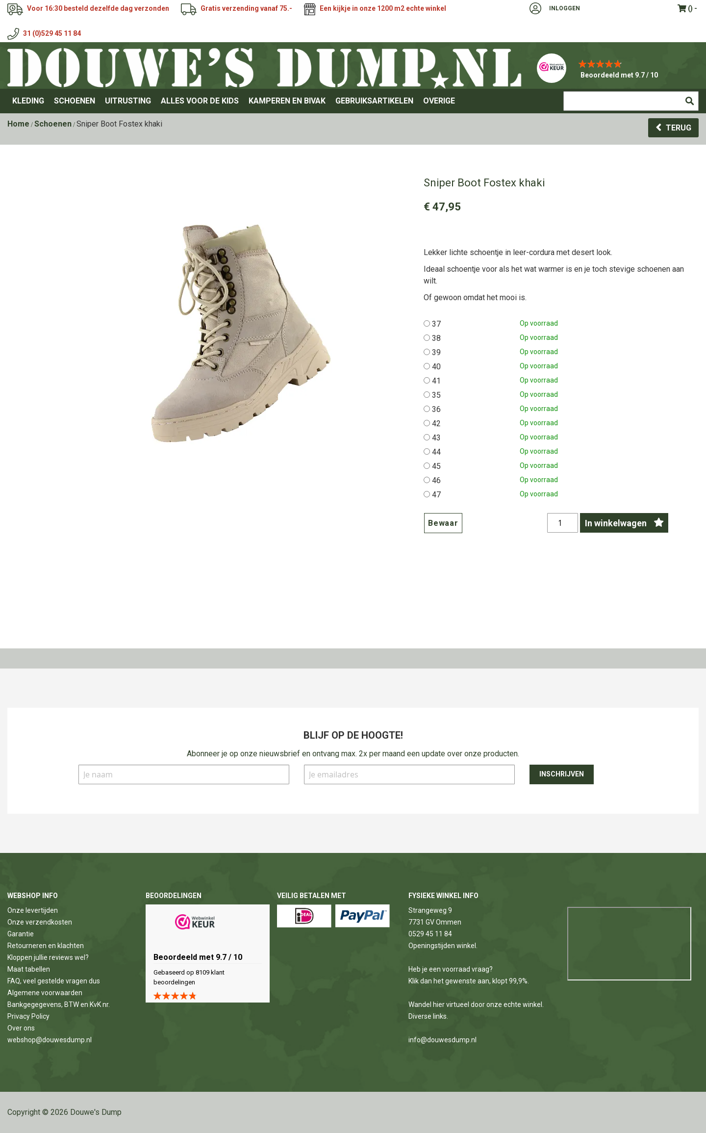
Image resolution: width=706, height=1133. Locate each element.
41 (436, 381)
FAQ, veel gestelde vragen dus (53, 981)
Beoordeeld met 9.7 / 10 (619, 75)
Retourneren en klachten (45, 946)
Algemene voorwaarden (44, 993)
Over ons (21, 1028)
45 (436, 466)
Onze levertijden (32, 910)
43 (436, 437)
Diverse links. (428, 1016)
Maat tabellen (28, 969)
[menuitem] (28, 101)
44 (436, 452)
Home (18, 124)
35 (436, 395)
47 (436, 494)
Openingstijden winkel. (443, 946)
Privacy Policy (28, 1016)
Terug (678, 127)
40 (436, 366)
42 (436, 423)
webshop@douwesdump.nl (49, 1040)
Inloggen (564, 8)
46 (436, 480)
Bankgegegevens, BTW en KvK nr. (58, 1004)
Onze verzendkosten (39, 922)
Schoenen (53, 124)
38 (436, 338)
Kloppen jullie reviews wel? (48, 957)
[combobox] (631, 101)
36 (436, 409)
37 (436, 324)
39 (436, 352)
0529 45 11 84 (430, 934)
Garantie (20, 934)
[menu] (353, 101)
